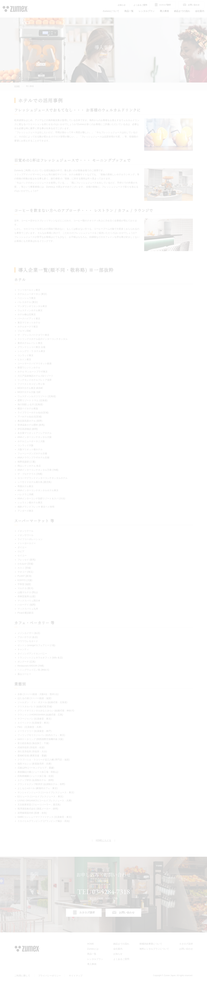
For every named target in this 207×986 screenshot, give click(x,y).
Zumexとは (93, 949)
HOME (17, 86)
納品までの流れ (182, 11)
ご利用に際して (22, 975)
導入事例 (164, 11)
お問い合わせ (186, 949)
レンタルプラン (147, 11)
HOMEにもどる (103, 840)
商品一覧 (128, 11)
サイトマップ (75, 975)
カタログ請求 (186, 943)
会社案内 (199, 11)
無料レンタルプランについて (154, 949)
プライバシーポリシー (49, 975)
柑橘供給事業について (150, 943)
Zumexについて (111, 11)
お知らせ (121, 5)
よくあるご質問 (140, 5)
